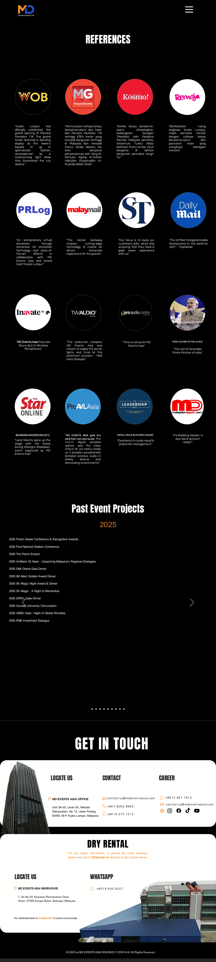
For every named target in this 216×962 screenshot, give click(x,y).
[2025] (92, 709)
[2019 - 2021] (108, 709)
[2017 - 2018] (112, 709)
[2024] (96, 709)
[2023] (100, 709)
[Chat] (104, 814)
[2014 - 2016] (116, 709)
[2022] (104, 709)
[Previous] (24, 603)
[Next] (192, 603)
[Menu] (189, 9)
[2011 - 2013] (120, 709)
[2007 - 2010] (124, 709)
